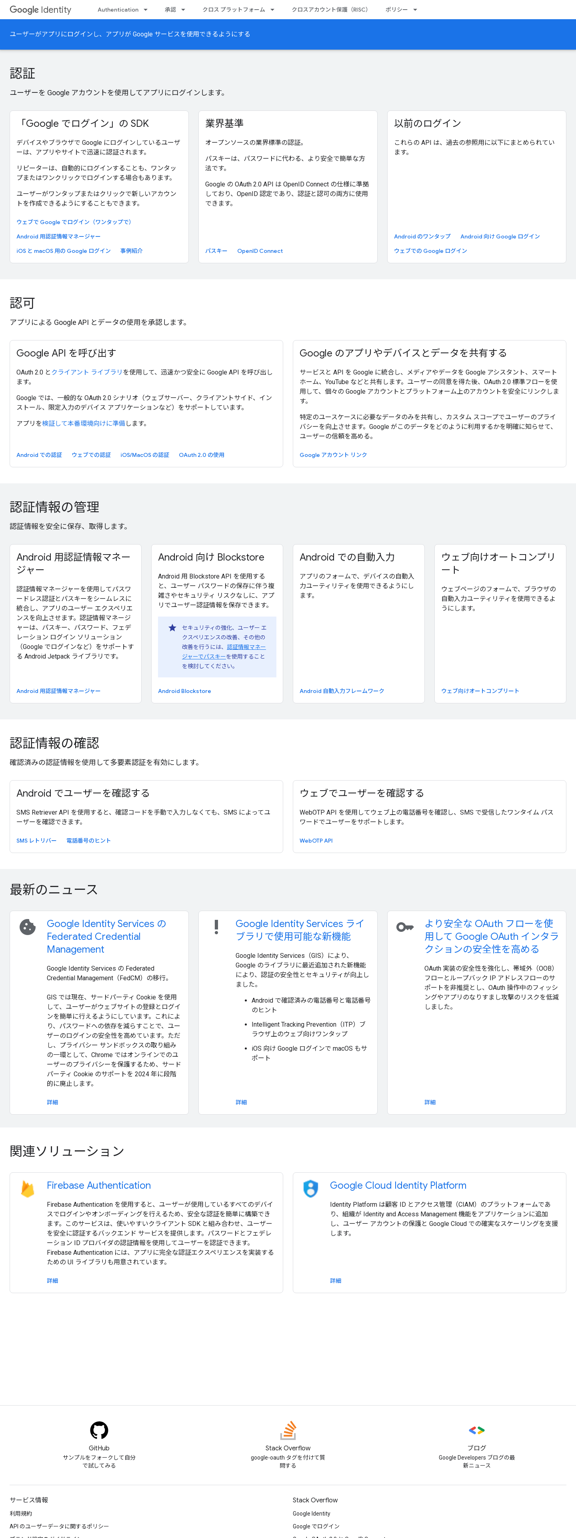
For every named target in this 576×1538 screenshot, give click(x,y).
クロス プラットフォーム (233, 9)
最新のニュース (54, 890)
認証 (22, 74)
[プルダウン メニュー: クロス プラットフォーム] (274, 9)
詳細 (52, 1102)
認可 (22, 303)
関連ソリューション (67, 1151)
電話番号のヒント (88, 840)
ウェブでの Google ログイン (430, 250)
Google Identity (311, 1513)
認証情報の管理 (54, 507)
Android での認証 (39, 455)
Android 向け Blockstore (211, 557)
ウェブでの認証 (91, 455)
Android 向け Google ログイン (500, 236)
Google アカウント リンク (333, 455)
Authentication (118, 9)
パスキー (216, 250)
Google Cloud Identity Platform (398, 1186)
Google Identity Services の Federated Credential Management (106, 936)
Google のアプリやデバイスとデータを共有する (403, 353)
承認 (170, 9)
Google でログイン (316, 1526)
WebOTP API (316, 840)
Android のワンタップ (422, 236)
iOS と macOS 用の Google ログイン (63, 250)
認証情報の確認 (54, 743)
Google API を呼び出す (66, 353)
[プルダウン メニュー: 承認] (185, 9)
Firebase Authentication (99, 1186)
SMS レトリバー (36, 840)
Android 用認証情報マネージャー (58, 236)
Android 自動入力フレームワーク (342, 691)
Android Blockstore (184, 691)
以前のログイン (427, 124)
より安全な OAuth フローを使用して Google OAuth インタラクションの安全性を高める (491, 936)
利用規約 (21, 1513)
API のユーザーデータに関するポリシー (59, 1526)
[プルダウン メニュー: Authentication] (148, 9)
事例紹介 (131, 250)
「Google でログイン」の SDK (82, 124)
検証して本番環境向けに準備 (83, 423)
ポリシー (397, 9)
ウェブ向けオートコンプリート (498, 563)
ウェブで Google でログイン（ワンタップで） (75, 222)
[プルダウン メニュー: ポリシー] (417, 9)
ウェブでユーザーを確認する (362, 793)
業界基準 (224, 124)
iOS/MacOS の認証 (144, 455)
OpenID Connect (260, 250)
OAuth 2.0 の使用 (201, 455)
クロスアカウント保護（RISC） (331, 9)
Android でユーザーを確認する (83, 793)
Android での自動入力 (347, 557)
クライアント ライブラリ (87, 372)
